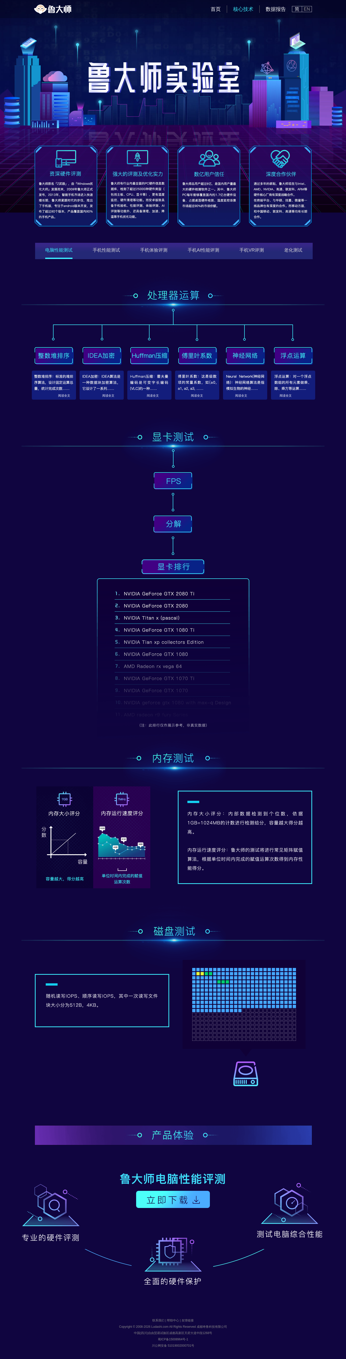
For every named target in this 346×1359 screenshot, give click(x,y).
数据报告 (276, 9)
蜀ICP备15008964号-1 (173, 1339)
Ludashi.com (159, 1326)
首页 (216, 9)
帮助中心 (173, 1320)
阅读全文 (64, 395)
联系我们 (158, 1320)
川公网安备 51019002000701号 (173, 1345)
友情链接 (188, 1320)
